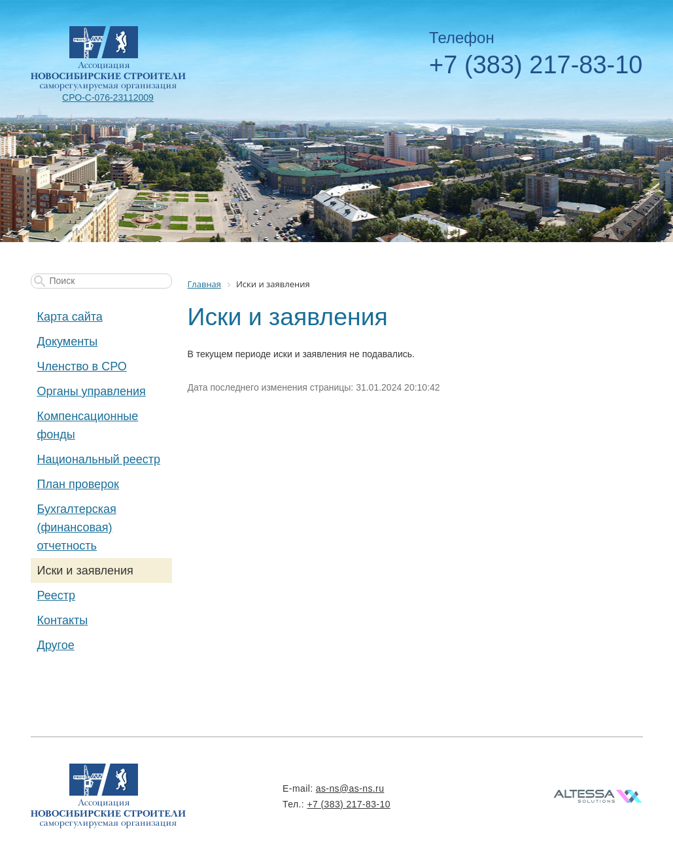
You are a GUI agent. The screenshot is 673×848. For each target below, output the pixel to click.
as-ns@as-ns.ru (350, 788)
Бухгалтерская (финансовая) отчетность (76, 527)
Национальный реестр (98, 459)
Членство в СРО (82, 366)
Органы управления (91, 391)
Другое (56, 645)
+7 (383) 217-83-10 (535, 65)
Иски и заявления (85, 570)
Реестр (56, 595)
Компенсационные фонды (88, 425)
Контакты (62, 620)
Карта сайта (70, 316)
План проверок (78, 484)
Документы (67, 341)
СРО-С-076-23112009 (108, 97)
